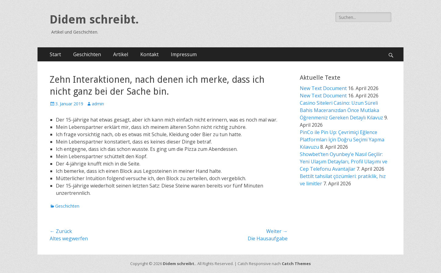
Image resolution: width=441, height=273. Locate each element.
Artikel (120, 54)
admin (98, 104)
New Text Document (323, 88)
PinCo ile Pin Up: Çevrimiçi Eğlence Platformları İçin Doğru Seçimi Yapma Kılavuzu (342, 139)
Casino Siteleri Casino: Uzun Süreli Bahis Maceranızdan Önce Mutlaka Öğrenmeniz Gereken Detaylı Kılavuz (341, 110)
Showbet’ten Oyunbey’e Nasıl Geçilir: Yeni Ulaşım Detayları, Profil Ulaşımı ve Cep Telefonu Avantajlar (343, 161)
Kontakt (149, 54)
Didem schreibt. (94, 19)
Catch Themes (296, 263)
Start (55, 54)
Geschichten (87, 54)
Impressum (184, 54)
